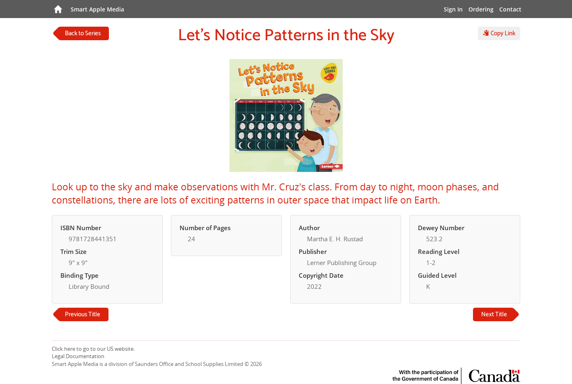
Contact (510, 9)
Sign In (453, 9)
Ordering (481, 9)
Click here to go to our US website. (93, 348)
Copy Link (499, 33)
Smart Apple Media (97, 9)
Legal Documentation (78, 356)
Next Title (494, 314)
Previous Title (82, 314)
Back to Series (83, 33)
